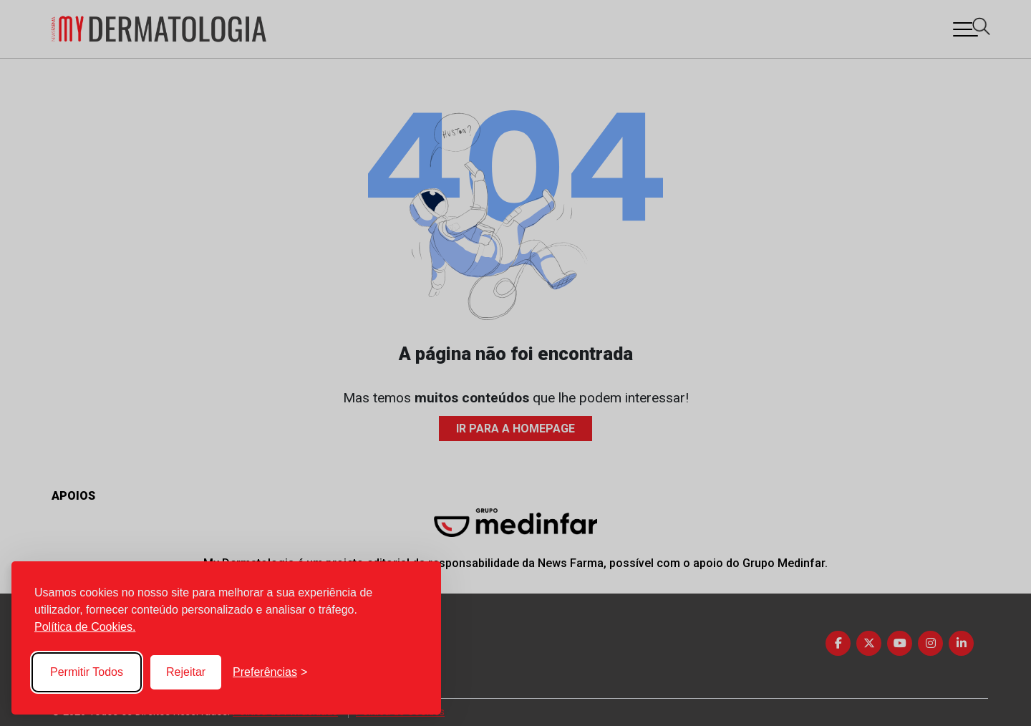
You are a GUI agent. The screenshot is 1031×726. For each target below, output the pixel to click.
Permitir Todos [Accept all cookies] (86, 672)
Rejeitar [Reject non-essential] (185, 672)
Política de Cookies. (84, 627)
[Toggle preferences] (270, 672)
